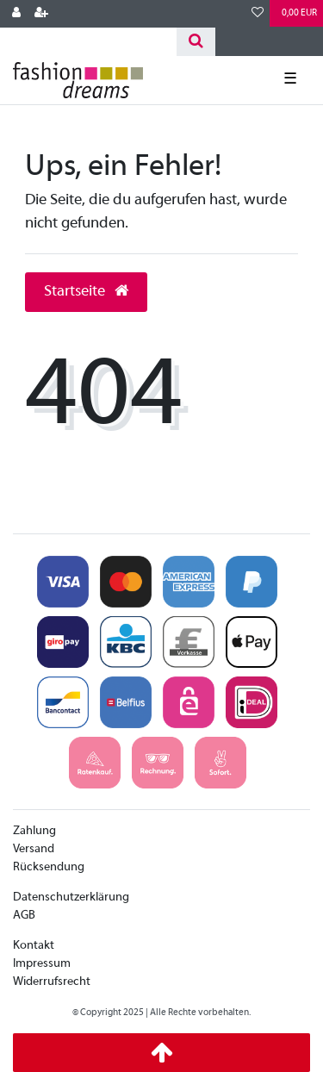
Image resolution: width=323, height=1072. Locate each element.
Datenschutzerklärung (71, 897)
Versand (33, 849)
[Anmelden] (16, 14)
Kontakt (33, 945)
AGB (24, 915)
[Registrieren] (41, 14)
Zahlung (34, 831)
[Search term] (88, 42)
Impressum (42, 963)
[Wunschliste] (257, 14)
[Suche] (196, 42)
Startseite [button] (86, 292)
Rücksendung (48, 867)
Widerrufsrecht (51, 981)
